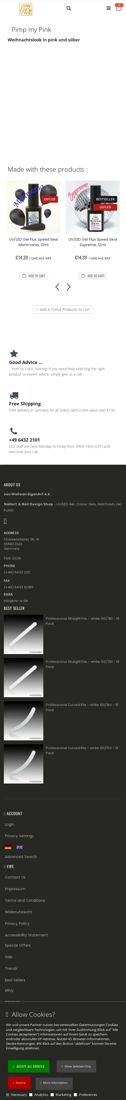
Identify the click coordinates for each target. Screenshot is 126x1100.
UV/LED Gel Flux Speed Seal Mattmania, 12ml (33, 242)
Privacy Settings (19, 835)
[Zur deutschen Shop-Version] (9, 846)
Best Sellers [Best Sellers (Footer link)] (15, 980)
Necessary (19, 1094)
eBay (9, 990)
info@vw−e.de (16, 600)
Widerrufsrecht (18, 912)
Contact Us (15, 877)
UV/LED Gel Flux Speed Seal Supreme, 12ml (93, 242)
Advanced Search (21, 856)
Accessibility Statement (26, 935)
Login (9, 824)
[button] (54, 1084)
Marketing (63, 1094)
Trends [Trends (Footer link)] (11, 968)
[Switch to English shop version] (20, 847)
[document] (64, 1054)
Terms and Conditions (25, 900)
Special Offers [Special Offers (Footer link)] (18, 945)
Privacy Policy (17, 923)
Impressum (15, 888)
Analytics (41, 1094)
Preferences (88, 1094)
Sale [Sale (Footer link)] (8, 956)
